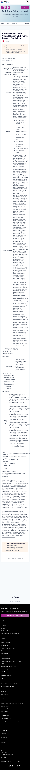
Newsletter (4, 742)
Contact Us (4, 740)
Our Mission (4, 623)
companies (14, 23)
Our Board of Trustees (6, 631)
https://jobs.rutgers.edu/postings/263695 (19, 453)
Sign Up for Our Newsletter (15, 615)
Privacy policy (11, 601)
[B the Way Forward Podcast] (20, 766)
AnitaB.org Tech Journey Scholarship (10, 721)
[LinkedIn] (8, 7)
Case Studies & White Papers (8, 701)
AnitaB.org (19, 761)
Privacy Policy (4, 749)
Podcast (3, 733)
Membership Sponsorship (7, 686)
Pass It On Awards (6, 718)
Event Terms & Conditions (7, 754)
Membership (4, 656)
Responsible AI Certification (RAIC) (8, 666)
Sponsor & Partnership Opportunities (9, 683)
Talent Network (5, 653)
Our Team (3, 628)
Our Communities (5, 689)
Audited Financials (6, 636)
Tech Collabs (4, 669)
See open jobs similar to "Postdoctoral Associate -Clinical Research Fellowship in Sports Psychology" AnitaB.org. (15, 51)
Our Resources (5, 728)
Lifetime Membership (5, 658)
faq (25, 7)
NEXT (2, 663)
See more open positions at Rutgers (15, 558)
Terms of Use (4, 751)
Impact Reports (5, 706)
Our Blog (4, 730)
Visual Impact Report (5, 709)
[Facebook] (5, 7)
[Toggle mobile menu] (27, 1)
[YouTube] (15, 766)
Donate (2, 678)
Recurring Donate (5, 681)
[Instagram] (2, 7)
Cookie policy (17, 601)
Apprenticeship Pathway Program (8, 648)
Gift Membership (5, 694)
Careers (3, 638)
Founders (3, 651)
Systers (3, 691)
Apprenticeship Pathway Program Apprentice (11, 661)
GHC (3, 671)
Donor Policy (4, 757)
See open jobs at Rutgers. (11, 47)
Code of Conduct (5, 756)
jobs (8, 23)
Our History (3, 625)
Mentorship (4, 645)
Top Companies (5, 711)
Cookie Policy (4, 752)
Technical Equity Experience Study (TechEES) (12, 703)
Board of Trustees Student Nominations (11, 633)
